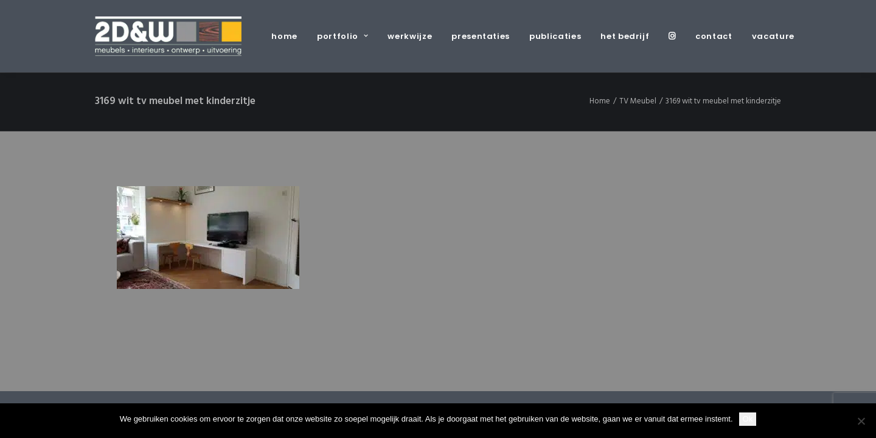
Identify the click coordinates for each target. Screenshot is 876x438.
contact (713, 36)
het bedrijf (624, 36)
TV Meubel (637, 101)
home (284, 36)
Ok (748, 418)
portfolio (342, 36)
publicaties (555, 36)
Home (599, 101)
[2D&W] (168, 36)
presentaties (480, 36)
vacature (773, 36)
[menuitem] (288, 36)
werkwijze (410, 36)
